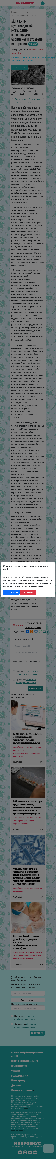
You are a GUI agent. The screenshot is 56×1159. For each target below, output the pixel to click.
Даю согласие (11, 592)
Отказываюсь (28, 592)
